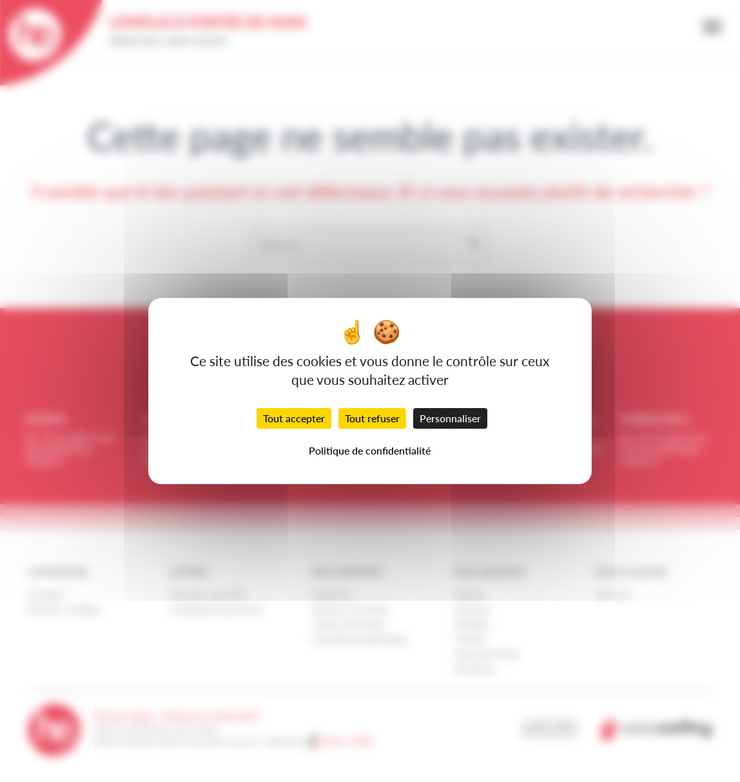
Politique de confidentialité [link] (370, 450)
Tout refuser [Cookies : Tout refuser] (372, 418)
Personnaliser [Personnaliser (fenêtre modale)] (450, 418)
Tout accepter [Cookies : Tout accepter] (294, 418)
